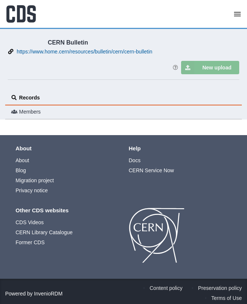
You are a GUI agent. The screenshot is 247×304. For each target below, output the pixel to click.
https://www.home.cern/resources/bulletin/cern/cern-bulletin (85, 52)
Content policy (166, 288)
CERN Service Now (151, 170)
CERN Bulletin (68, 42)
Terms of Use (226, 298)
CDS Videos (30, 222)
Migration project (35, 180)
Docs (135, 160)
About (22, 160)
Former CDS (30, 242)
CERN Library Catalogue (44, 232)
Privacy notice (32, 190)
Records (25, 98)
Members (26, 112)
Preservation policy (220, 288)
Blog (21, 170)
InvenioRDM (48, 294)
